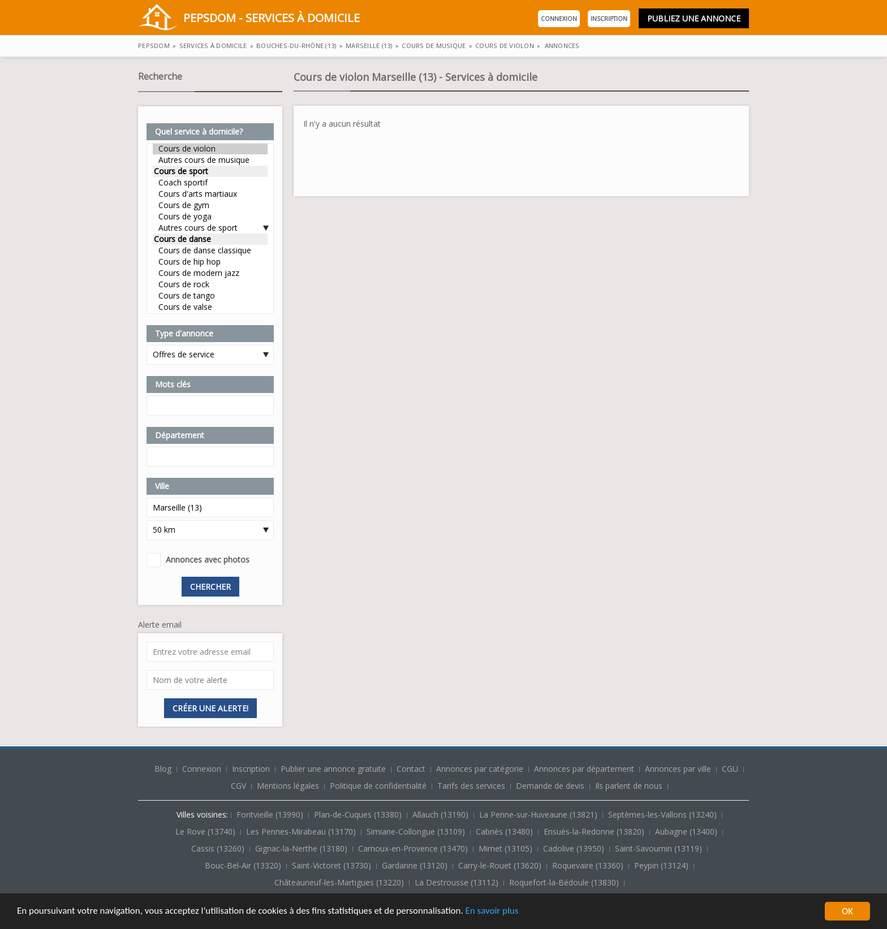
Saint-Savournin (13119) (659, 848)
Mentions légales (288, 785)
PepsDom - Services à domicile (249, 19)
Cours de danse (210, 239)
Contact (412, 768)
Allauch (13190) (441, 814)
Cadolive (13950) (574, 848)
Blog (164, 768)
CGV (238, 785)
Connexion (559, 19)
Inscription (609, 19)
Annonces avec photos (207, 559)
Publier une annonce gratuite (334, 768)
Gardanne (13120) (416, 865)
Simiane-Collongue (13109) (417, 831)
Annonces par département (584, 768)
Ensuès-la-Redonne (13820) (595, 831)
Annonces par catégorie (479, 768)
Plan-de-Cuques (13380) (359, 814)
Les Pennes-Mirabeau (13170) (302, 831)
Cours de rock (210, 284)
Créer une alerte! (210, 708)
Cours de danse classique (210, 250)
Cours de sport (210, 171)
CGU (730, 768)
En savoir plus (493, 912)
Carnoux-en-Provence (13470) (414, 848)
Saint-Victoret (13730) (332, 865)
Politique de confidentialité (378, 785)
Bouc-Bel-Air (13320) (244, 865)
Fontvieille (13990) (270, 814)
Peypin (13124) (662, 865)
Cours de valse (210, 307)
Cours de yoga (210, 216)
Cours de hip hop (210, 261)
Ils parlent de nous (628, 785)
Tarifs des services (471, 785)
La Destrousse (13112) (458, 882)
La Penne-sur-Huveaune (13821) (539, 814)
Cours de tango (210, 295)
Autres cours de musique (210, 160)
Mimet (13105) (507, 848)
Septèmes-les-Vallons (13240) (663, 814)
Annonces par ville (678, 768)
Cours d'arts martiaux (210, 194)
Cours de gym (210, 205)
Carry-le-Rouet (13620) (501, 865)
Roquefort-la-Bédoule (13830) (565, 882)
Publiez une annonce (693, 18)
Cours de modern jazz (210, 273)
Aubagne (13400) (687, 831)
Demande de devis (550, 785)
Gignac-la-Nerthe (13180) (302, 848)
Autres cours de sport (210, 228)
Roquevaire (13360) (589, 865)
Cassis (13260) (219, 848)
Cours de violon (210, 148)
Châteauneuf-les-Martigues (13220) (340, 882)
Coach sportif (210, 182)
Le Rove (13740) (206, 831)
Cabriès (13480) (505, 831)
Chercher (210, 586)
